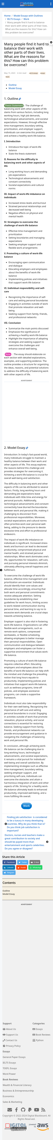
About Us (9, 1029)
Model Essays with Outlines (28, 15)
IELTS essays (33, 73)
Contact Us (10, 1040)
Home (7, 15)
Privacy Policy (12, 1045)
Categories (39, 1023)
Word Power (9, 1073)
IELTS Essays (13, 19)
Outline (13, 84)
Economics (8, 1096)
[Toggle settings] (51, 4)
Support (7, 1023)
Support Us (10, 1034)
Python (38, 1040)
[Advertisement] (26, 411)
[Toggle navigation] (3, 4)
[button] (51, 42)
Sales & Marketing (12, 1101)
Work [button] (26, 805)
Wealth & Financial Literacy (17, 1085)
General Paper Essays (14, 1057)
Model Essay (15, 88)
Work (26, 19)
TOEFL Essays (10, 1068)
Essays (43, 73)
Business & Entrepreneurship (18, 1090)
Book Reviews (41, 1034)
